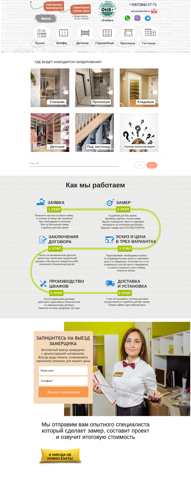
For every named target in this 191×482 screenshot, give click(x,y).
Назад (139, 165)
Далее (151, 165)
